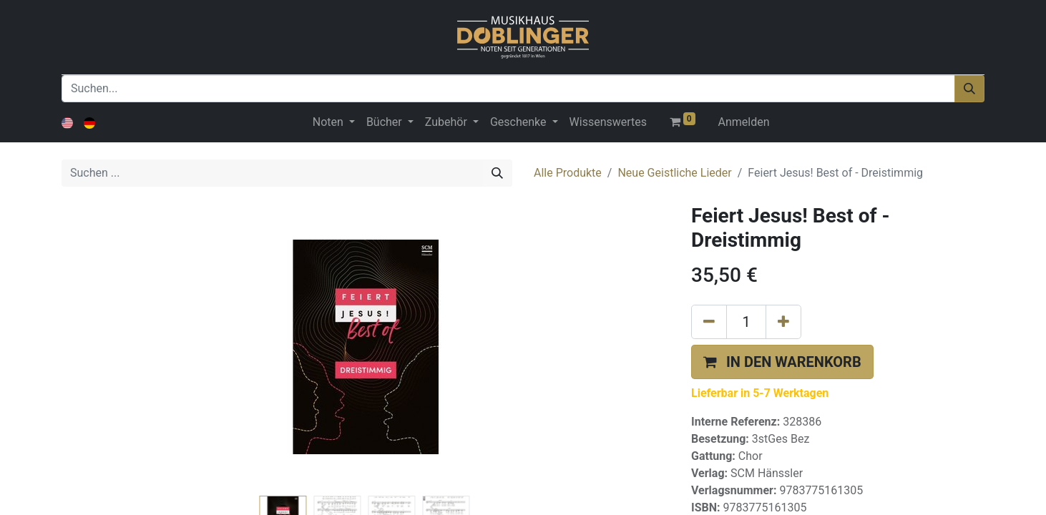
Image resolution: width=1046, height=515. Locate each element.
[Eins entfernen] (709, 322)
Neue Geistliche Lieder (674, 173)
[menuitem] (608, 122)
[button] (782, 362)
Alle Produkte (568, 173)
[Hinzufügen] (783, 322)
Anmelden (744, 122)
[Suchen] (969, 88)
